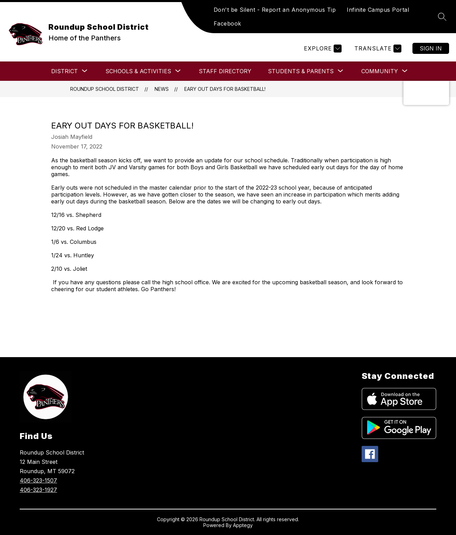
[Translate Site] (377, 48)
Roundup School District (104, 89)
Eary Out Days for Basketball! (225, 89)
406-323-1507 (38, 480)
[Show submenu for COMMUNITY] (379, 71)
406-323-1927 (38, 489)
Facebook (227, 23)
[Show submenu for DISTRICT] (64, 71)
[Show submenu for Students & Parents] (301, 71)
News (162, 89)
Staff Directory (225, 71)
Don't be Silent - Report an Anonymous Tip (275, 9)
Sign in (431, 48)
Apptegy (243, 525)
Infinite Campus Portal (378, 9)
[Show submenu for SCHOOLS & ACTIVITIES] (138, 71)
